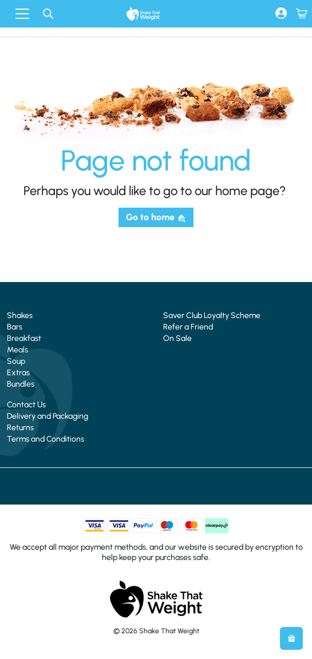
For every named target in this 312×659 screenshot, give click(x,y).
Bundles (20, 384)
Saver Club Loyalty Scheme (211, 315)
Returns (20, 427)
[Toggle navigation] (22, 14)
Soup (16, 361)
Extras (18, 373)
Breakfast (24, 338)
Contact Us (26, 405)
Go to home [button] (156, 217)
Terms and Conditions (45, 439)
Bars (14, 327)
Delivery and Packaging (47, 416)
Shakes (20, 315)
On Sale (177, 338)
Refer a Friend (188, 327)
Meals (17, 350)
